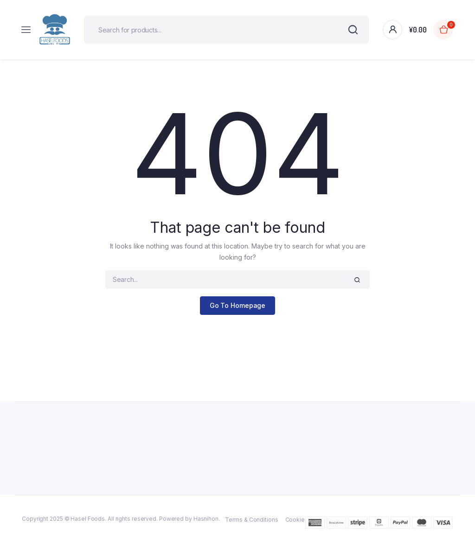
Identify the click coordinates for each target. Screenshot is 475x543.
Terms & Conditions (251, 519)
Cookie (295, 519)
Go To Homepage (238, 305)
